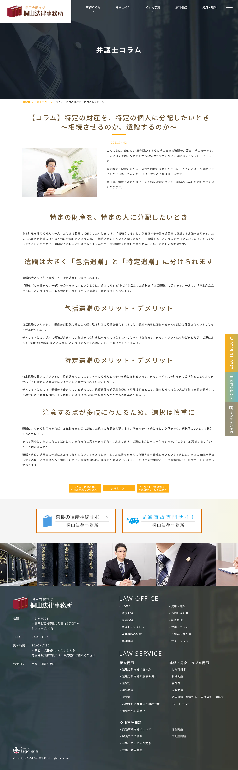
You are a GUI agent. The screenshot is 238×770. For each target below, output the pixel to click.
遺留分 (126, 683)
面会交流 (177, 690)
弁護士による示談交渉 (136, 743)
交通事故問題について (136, 729)
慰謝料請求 (179, 669)
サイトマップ (180, 641)
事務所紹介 (128, 620)
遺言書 (126, 697)
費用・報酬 (209, 7)
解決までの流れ (132, 736)
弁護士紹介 (128, 613)
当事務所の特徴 (131, 634)
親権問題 (177, 676)
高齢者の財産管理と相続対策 (141, 704)
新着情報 (177, 620)
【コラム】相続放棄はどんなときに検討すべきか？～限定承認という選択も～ (86, 488)
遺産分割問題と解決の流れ (139, 676)
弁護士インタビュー (134, 627)
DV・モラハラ (181, 704)
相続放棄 (128, 690)
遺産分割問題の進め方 (136, 669)
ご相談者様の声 (181, 634)
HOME (27, 102)
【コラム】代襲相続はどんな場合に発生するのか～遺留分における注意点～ (154, 488)
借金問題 (177, 729)
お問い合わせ (180, 613)
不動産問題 (179, 736)
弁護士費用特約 (132, 750)
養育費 (176, 683)
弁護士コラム (42, 102)
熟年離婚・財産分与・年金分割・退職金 (198, 697)
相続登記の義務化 (133, 711)
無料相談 (181, 7)
